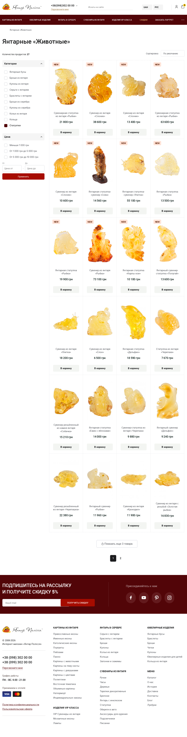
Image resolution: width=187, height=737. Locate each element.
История (152, 686)
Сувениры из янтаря (94, 20)
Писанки (105, 723)
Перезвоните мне (60, 9)
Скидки (143, 20)
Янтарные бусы (18, 71)
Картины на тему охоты (66, 665)
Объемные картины (64, 688)
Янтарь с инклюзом (111, 700)
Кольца (13, 119)
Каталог (151, 677)
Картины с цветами (64, 674)
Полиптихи (59, 679)
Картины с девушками (65, 670)
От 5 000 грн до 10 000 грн (24, 157)
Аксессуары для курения (113, 713)
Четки (150, 647)
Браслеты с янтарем (21, 95)
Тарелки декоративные (113, 691)
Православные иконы (65, 633)
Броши (103, 643)
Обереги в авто (108, 709)
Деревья (104, 686)
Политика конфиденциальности (20, 704)
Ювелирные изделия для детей (164, 656)
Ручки (103, 677)
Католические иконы (65, 643)
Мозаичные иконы (63, 718)
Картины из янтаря (12, 20)
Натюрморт (59, 693)
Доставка (152, 691)
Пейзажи (58, 652)
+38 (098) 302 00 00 (17, 657)
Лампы (57, 723)
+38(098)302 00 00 (62, 5)
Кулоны (104, 647)
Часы (103, 682)
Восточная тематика (64, 684)
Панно (56, 656)
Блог (150, 700)
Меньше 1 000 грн (19, 145)
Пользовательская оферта (17, 708)
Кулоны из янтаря (19, 83)
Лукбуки (151, 704)
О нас (150, 682)
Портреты (58, 647)
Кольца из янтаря (157, 661)
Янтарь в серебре (67, 20)
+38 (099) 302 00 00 (17, 662)
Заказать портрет (164, 20)
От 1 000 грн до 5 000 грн (23, 151)
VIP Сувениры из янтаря (66, 713)
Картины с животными (66, 661)
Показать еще (116, 543)
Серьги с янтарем (19, 89)
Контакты (152, 695)
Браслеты (152, 638)
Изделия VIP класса (122, 20)
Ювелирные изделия (40, 20)
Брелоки (104, 695)
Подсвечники (107, 718)
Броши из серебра (19, 101)
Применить (23, 176)
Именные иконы (62, 638)
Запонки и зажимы (110, 661)
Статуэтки (15, 125)
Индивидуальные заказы (67, 697)
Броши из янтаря (19, 77)
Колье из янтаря (18, 113)
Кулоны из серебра (20, 107)
